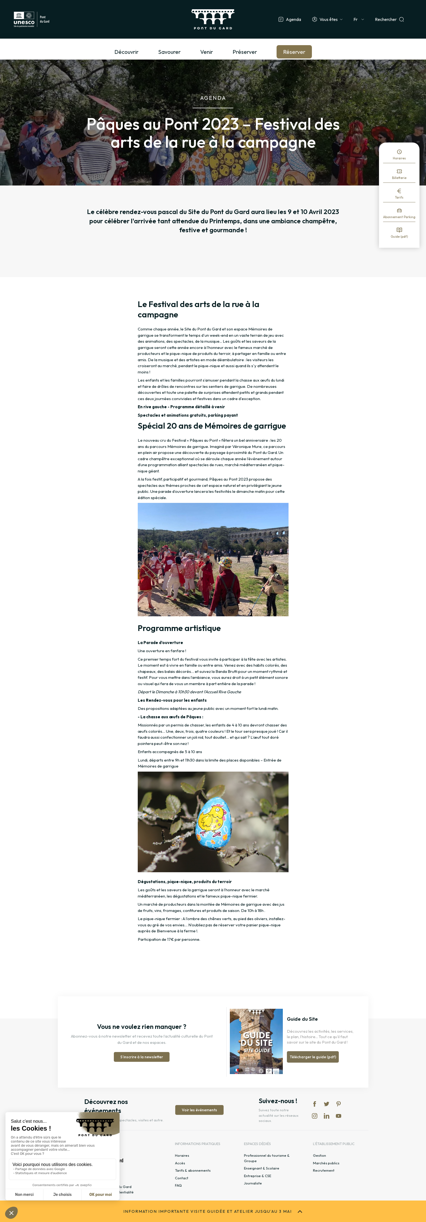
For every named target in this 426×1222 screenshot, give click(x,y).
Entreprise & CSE (257, 1176)
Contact (181, 1178)
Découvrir (126, 51)
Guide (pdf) (399, 236)
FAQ (178, 1185)
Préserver (245, 51)
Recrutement (323, 1170)
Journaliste (253, 1183)
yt (338, 1116)
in (314, 1116)
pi (338, 1104)
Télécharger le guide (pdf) (313, 1056)
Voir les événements (199, 1109)
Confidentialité (121, 1192)
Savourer (169, 51)
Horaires (399, 158)
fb (314, 1104)
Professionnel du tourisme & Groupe (267, 1158)
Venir (206, 51)
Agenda (293, 19)
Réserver (294, 51)
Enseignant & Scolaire (261, 1168)
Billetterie (399, 178)
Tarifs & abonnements (193, 1170)
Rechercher (386, 19)
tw (326, 1104)
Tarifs (399, 197)
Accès (180, 1163)
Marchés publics (326, 1163)
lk (326, 1116)
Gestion (319, 1155)
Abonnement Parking (399, 217)
